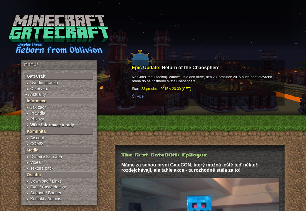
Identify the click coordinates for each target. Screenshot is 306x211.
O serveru (39, 88)
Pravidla (37, 113)
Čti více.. (139, 96)
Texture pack (41, 168)
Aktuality (38, 94)
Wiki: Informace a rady (52, 124)
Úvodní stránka (44, 82)
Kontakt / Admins (45, 198)
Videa (35, 162)
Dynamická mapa (46, 156)
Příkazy (37, 119)
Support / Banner (45, 192)
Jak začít (38, 107)
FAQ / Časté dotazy (48, 187)
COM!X (37, 143)
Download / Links (46, 181)
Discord (37, 137)
